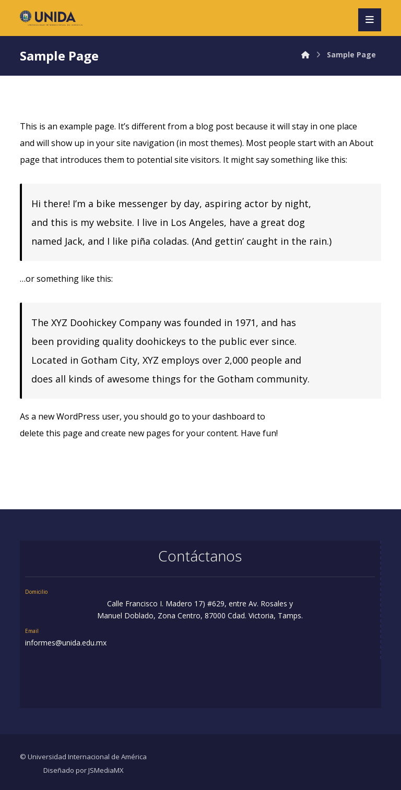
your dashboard (223, 416)
